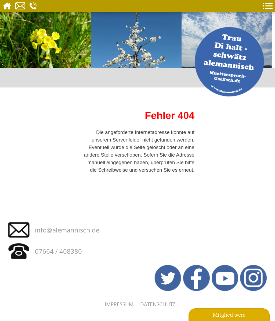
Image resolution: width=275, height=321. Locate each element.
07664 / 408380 (58, 251)
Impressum (119, 304)
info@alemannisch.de (67, 229)
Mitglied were (229, 314)
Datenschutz (158, 304)
